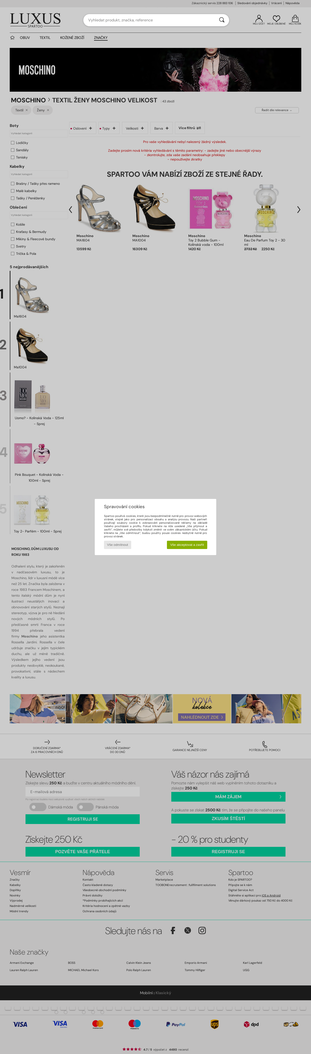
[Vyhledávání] (222, 20)
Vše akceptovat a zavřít (187, 545)
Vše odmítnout (117, 545)
